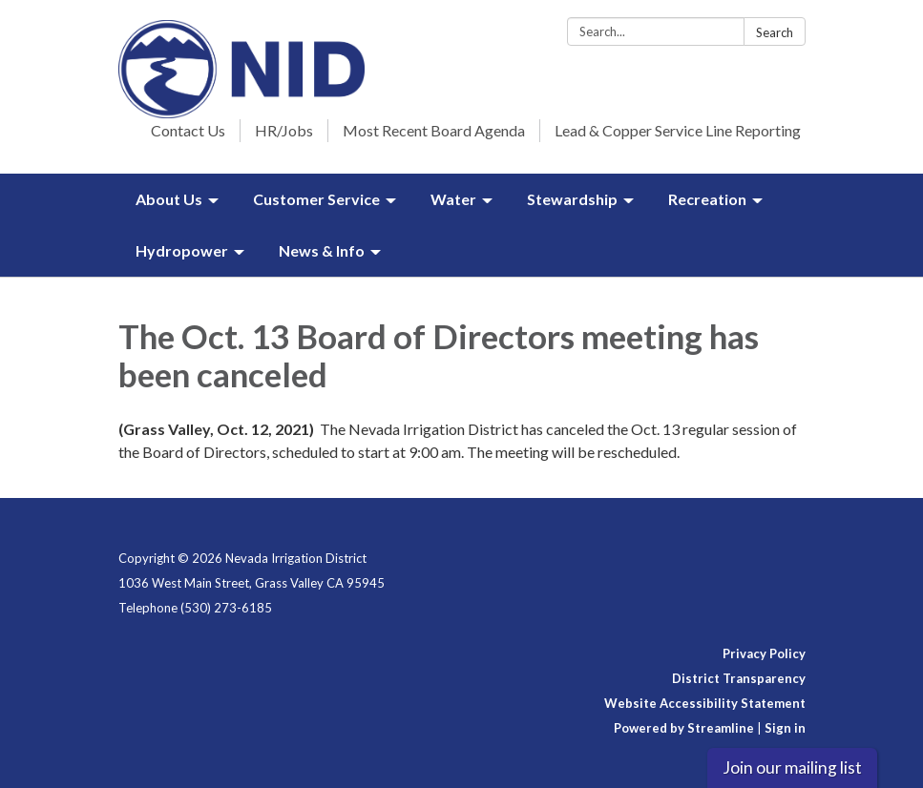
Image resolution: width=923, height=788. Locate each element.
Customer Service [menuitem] (316, 199)
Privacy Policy (764, 653)
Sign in (785, 728)
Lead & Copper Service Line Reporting (678, 130)
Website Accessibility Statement (705, 703)
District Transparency (739, 678)
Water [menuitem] (453, 199)
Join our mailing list (792, 767)
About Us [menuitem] (169, 199)
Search (774, 32)
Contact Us (188, 130)
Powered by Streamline (684, 728)
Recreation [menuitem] (707, 199)
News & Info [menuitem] (322, 250)
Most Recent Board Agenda (434, 130)
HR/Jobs (284, 130)
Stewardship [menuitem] (572, 199)
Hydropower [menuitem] (182, 250)
